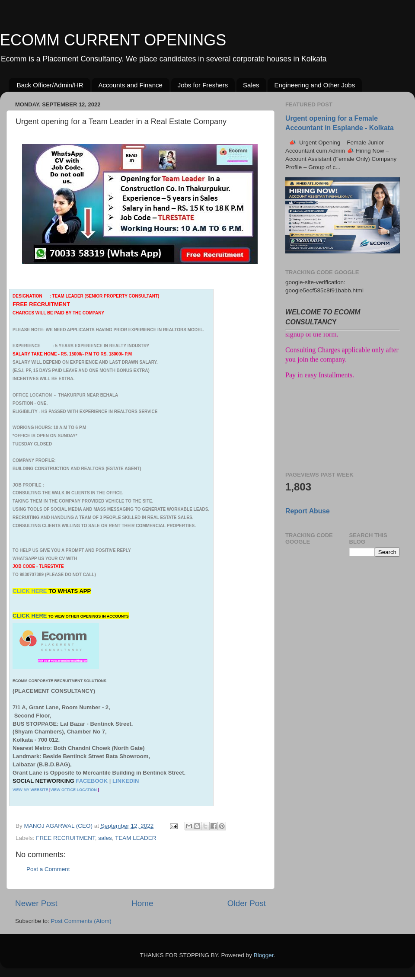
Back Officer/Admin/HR (50, 85)
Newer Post (36, 903)
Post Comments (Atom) (81, 921)
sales (105, 838)
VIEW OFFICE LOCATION (73, 790)
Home (142, 903)
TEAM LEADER (135, 838)
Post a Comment (48, 869)
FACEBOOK (92, 781)
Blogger (264, 955)
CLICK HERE (30, 591)
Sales (251, 85)
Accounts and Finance (130, 85)
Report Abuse (307, 511)
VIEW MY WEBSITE (30, 790)
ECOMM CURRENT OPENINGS (113, 40)
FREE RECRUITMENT (65, 838)
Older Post (246, 903)
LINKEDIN (125, 781)
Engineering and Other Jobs (314, 85)
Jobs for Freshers (203, 85)
